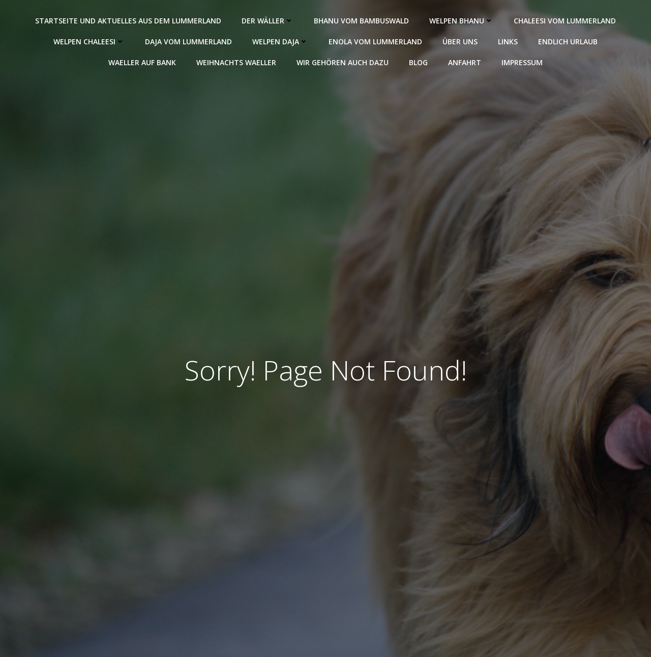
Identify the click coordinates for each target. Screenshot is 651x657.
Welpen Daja (280, 41)
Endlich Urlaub (568, 41)
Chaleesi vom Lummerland (565, 20)
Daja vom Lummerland (188, 41)
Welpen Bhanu (461, 20)
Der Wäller (267, 20)
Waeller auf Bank (142, 62)
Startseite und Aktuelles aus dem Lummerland (128, 20)
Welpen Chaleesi (89, 41)
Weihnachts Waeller (236, 62)
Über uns (460, 41)
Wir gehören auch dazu (343, 62)
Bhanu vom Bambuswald (361, 20)
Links (508, 41)
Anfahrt (464, 62)
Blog (418, 62)
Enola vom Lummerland (375, 41)
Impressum (522, 62)
